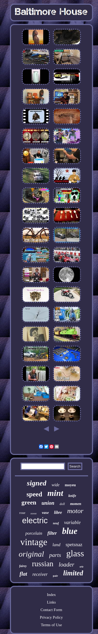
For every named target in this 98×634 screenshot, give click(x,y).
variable (72, 522)
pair (55, 575)
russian (42, 563)
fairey (23, 566)
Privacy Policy (51, 617)
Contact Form (51, 610)
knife (72, 496)
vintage (33, 542)
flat (23, 574)
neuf (56, 523)
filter (52, 533)
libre (58, 512)
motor (75, 511)
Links (51, 602)
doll (62, 504)
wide (55, 485)
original (31, 554)
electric (35, 520)
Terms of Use (51, 625)
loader (66, 564)
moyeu (70, 485)
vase (45, 512)
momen (75, 504)
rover (34, 513)
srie (81, 566)
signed (37, 483)
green (28, 502)
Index (51, 595)
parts (55, 555)
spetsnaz (74, 544)
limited (73, 573)
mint (55, 493)
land (56, 544)
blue (69, 531)
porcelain (33, 533)
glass (75, 553)
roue (22, 513)
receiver (40, 574)
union (48, 503)
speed (34, 494)
